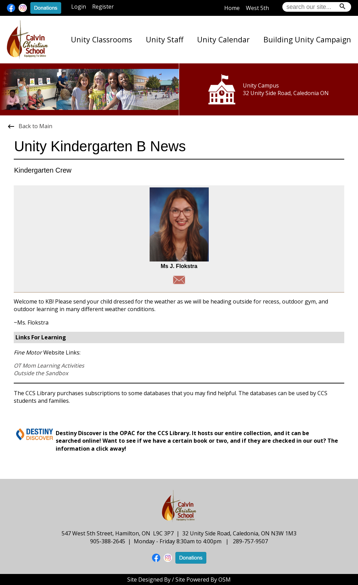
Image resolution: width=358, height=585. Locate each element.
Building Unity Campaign (307, 39)
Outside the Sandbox (41, 373)
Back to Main (29, 126)
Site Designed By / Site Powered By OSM (179, 579)
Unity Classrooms (101, 39)
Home (232, 8)
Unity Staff (164, 39)
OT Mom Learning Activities (49, 365)
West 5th (257, 8)
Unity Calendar (223, 39)
